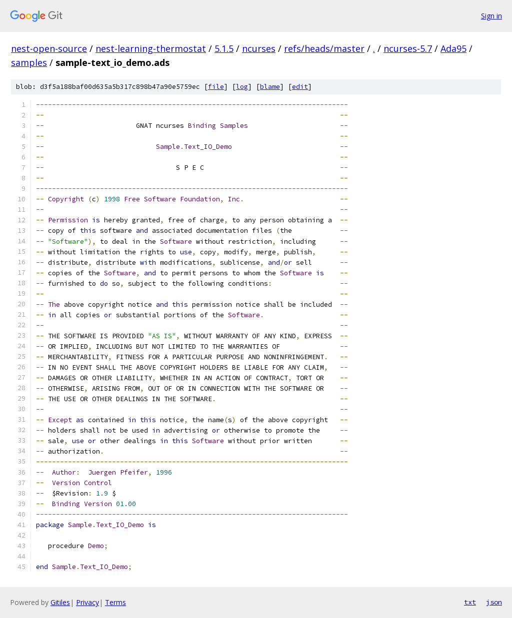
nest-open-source (49, 48)
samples (29, 62)
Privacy (87, 602)
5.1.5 (224, 48)
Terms (115, 602)
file (216, 86)
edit (300, 86)
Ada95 (453, 48)
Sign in (491, 15)
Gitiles (60, 602)
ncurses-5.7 (408, 48)
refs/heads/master (324, 48)
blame (270, 86)
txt (470, 602)
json (494, 602)
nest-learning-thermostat (151, 48)
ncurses (259, 48)
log (242, 86)
